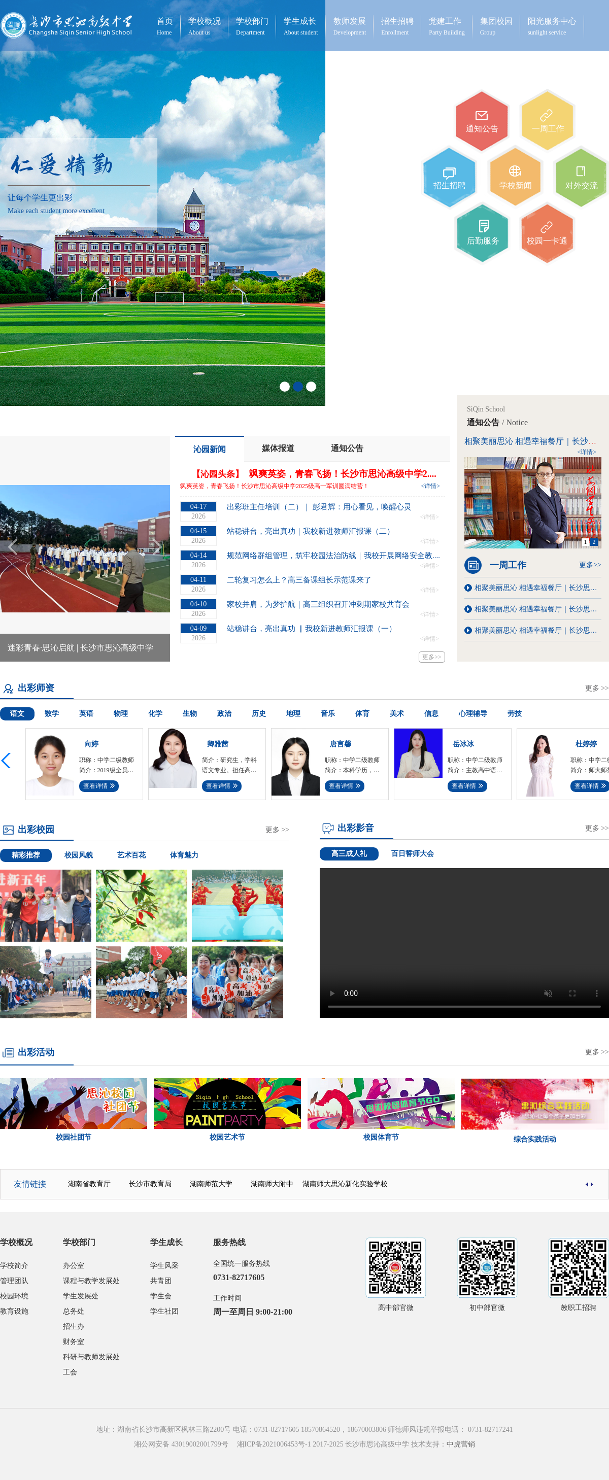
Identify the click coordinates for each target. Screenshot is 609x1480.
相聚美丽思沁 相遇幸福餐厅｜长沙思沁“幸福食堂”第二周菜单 (538, 630)
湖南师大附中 (272, 1184)
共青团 (161, 1281)
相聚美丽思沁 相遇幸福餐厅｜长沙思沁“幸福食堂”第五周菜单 (538, 609)
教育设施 (14, 1311)
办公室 (73, 1265)
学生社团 (164, 1311)
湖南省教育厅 (89, 1184)
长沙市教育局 (150, 1184)
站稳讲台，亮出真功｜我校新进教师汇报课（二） (310, 531)
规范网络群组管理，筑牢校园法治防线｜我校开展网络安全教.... (333, 556)
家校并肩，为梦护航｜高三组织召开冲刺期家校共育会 (318, 604)
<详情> (430, 486)
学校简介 (14, 1265)
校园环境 (14, 1296)
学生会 (161, 1296)
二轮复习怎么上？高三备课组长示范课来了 (299, 580)
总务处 (73, 1311)
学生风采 (164, 1265)
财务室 (73, 1342)
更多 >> (597, 688)
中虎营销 (461, 1444)
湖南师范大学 (211, 1184)
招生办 (73, 1326)
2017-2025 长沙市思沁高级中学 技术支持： (379, 1444)
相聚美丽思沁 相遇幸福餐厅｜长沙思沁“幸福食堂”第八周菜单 (538, 588)
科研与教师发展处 (91, 1357)
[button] (7, 760)
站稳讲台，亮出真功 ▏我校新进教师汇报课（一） (311, 629)
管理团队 (14, 1281)
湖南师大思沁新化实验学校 (345, 1184)
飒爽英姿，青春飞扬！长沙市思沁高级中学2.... (342, 474)
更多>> (432, 657)
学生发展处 (80, 1296)
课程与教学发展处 (91, 1281)
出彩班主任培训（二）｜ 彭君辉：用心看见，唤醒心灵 (319, 507)
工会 (70, 1372)
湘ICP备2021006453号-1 (274, 1444)
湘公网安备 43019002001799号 (184, 1444)
